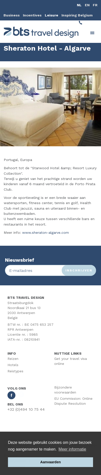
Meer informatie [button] (72, 449)
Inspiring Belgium (77, 15)
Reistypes (15, 371)
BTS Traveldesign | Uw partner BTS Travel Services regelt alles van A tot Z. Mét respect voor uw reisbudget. (41, 32)
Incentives (32, 15)
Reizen (12, 359)
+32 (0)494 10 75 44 (26, 409)
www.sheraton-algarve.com (45, 233)
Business (11, 15)
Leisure (51, 15)
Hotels (12, 365)
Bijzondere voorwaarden (65, 389)
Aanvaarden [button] (50, 462)
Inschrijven (78, 270)
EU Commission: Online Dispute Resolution (73, 400)
